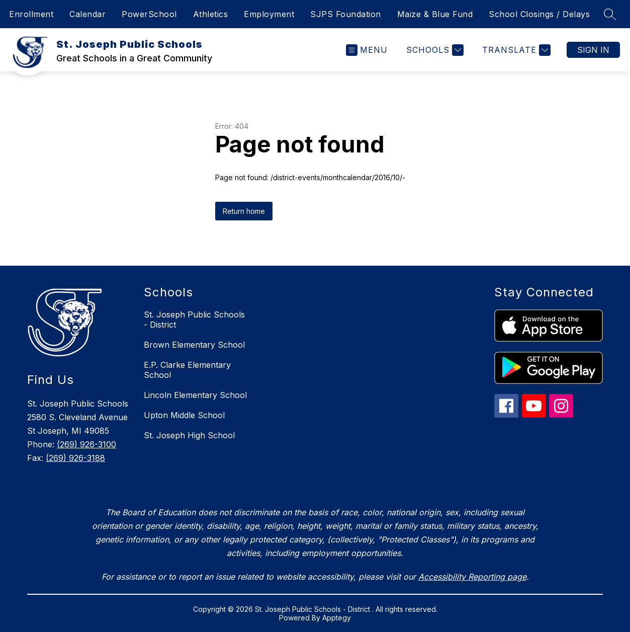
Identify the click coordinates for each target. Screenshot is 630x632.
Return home (244, 211)
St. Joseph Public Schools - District (194, 319)
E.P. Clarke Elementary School (187, 370)
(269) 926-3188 (75, 458)
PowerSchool (149, 14)
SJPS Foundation (345, 14)
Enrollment (31, 14)
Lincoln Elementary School (195, 395)
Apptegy (336, 617)
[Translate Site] (515, 50)
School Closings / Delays (539, 14)
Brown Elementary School (194, 345)
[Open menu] (367, 50)
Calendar (87, 14)
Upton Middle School (184, 415)
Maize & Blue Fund (435, 14)
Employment (269, 14)
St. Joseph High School (189, 435)
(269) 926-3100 (86, 444)
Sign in (593, 50)
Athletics (210, 14)
